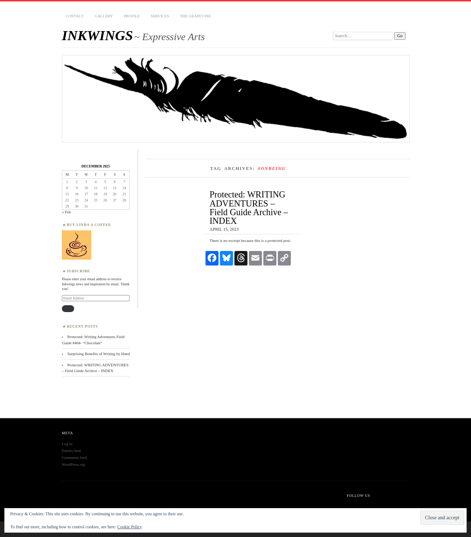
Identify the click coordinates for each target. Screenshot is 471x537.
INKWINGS (97, 35)
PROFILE (132, 16)
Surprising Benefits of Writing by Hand (98, 353)
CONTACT (74, 16)
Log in (67, 444)
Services (160, 16)
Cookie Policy (129, 526)
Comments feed (74, 457)
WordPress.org (73, 464)
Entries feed (71, 450)
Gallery (104, 16)
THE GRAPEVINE (195, 16)
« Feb (66, 212)
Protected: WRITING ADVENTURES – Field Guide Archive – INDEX (248, 207)
